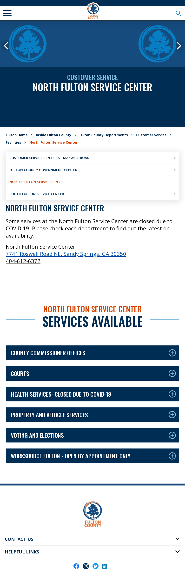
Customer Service (151, 135)
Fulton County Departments (103, 135)
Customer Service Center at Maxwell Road (49, 157)
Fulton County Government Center (43, 169)
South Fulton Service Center (36, 193)
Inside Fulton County (53, 135)
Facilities (13, 142)
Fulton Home (17, 135)
